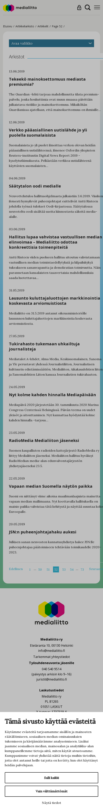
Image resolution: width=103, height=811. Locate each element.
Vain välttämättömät (51, 791)
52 (56, 569)
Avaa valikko (51, 43)
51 (48, 569)
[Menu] (97, 7)
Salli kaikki (51, 778)
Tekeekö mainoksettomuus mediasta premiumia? (47, 81)
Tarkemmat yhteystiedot (51, 657)
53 (64, 569)
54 (72, 569)
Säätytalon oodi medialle (35, 186)
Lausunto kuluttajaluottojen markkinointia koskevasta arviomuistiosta (54, 300)
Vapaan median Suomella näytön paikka (50, 486)
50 (40, 569)
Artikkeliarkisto (24, 26)
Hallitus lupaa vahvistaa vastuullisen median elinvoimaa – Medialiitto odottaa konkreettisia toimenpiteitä (55, 242)
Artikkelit (43, 26)
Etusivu (7, 26)
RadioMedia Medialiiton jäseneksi (44, 440)
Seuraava (96, 569)
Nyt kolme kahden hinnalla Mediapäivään (52, 394)
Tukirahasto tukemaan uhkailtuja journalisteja (44, 346)
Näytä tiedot (51, 803)
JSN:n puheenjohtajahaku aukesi (42, 532)
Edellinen (16, 569)
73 (82, 569)
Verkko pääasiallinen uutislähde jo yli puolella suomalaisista (48, 132)
